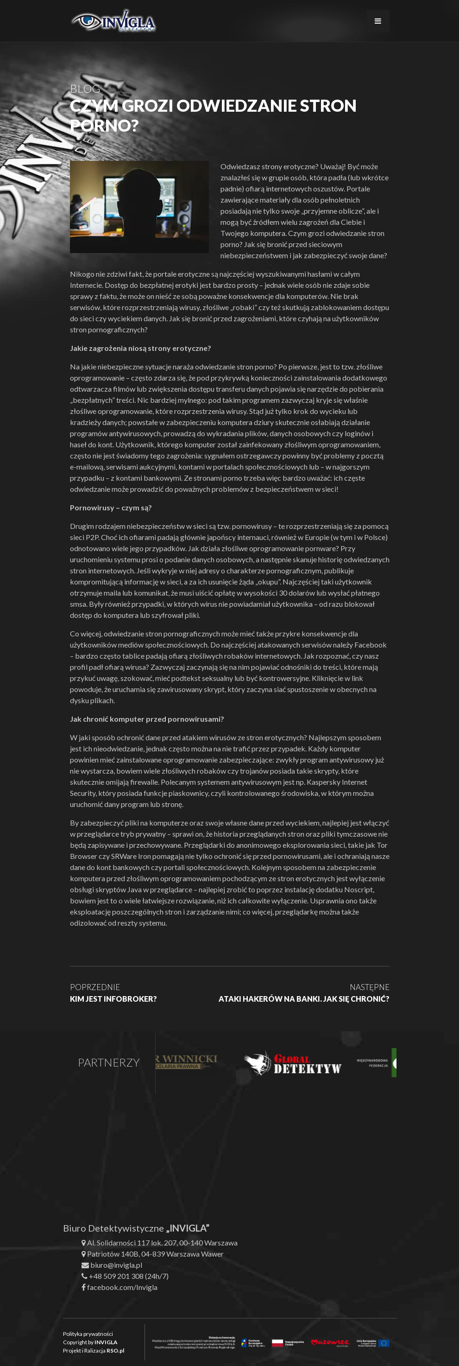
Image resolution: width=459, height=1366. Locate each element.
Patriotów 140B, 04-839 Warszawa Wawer (155, 1253)
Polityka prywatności (88, 1333)
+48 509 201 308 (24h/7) (129, 1275)
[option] (180, 1062)
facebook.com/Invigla (122, 1287)
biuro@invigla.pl (116, 1264)
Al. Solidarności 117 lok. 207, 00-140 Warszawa (162, 1242)
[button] (18, 1347)
